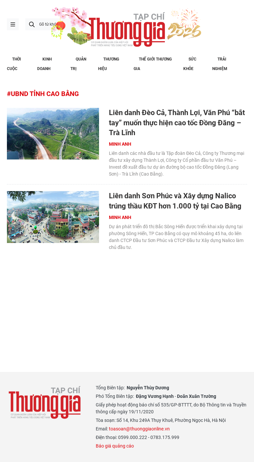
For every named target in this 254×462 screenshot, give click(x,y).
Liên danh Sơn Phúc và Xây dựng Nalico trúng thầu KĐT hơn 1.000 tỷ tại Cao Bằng (175, 201)
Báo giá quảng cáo (115, 446)
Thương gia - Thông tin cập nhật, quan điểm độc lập (45, 402)
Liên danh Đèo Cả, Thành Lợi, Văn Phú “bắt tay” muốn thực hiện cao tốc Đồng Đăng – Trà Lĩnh (177, 123)
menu (13, 24)
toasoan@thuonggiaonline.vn (139, 428)
